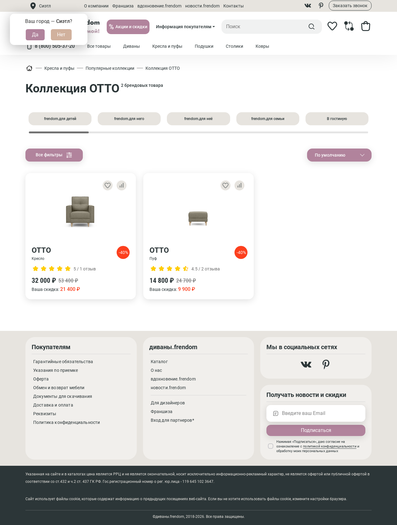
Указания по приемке (55, 370)
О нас (156, 370)
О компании (96, 5)
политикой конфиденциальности (329, 446)
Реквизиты (44, 413)
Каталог (159, 361)
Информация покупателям (184, 26)
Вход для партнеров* (172, 420)
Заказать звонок (350, 5)
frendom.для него (129, 119)
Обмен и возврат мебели (59, 387)
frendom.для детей (60, 119)
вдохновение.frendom (159, 5)
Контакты (233, 5)
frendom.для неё (198, 119)
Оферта (41, 378)
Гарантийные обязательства (63, 361)
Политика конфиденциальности (66, 422)
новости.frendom (202, 5)
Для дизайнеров (168, 402)
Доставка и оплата (53, 405)
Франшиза (123, 5)
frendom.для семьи (267, 119)
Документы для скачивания (62, 396)
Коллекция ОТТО (162, 68)
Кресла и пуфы (59, 68)
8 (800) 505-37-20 (50, 46)
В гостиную (337, 119)
